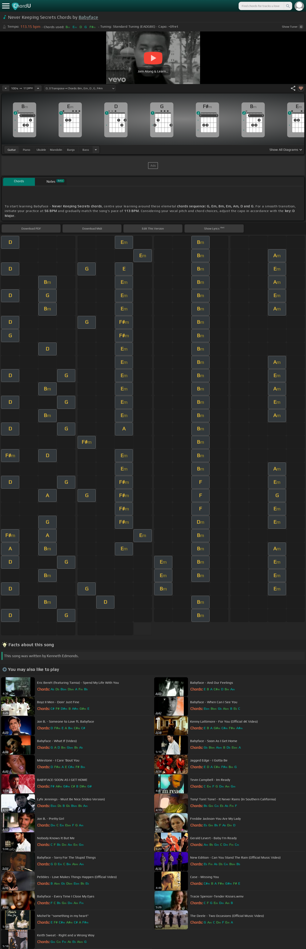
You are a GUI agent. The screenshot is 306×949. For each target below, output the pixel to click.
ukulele (41, 149)
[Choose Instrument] (96, 149)
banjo (71, 149)
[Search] (287, 6)
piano (26, 149)
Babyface (88, 17)
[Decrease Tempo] (5, 88)
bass (85, 149)
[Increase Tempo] (38, 88)
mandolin (56, 149)
